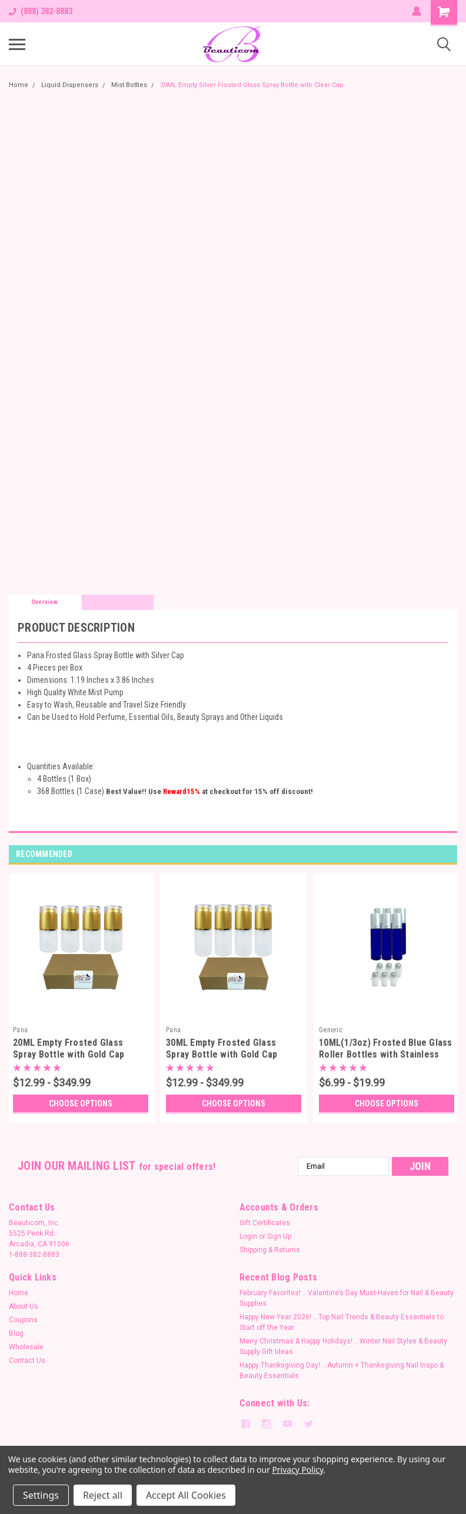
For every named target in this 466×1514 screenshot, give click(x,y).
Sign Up (279, 1236)
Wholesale (26, 1347)
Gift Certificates (264, 1223)
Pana (20, 1030)
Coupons (23, 1320)
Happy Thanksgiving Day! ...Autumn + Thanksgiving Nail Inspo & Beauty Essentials (341, 1370)
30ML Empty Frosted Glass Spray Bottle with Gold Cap (222, 1048)
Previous (434, 854)
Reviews (117, 602)
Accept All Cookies (186, 1495)
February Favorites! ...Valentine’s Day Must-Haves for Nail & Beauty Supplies (346, 1298)
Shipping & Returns (269, 1250)
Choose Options (80, 1103)
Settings (41, 1495)
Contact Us (27, 1360)
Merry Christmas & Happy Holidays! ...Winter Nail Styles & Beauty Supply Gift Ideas (343, 1346)
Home (18, 85)
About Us (23, 1306)
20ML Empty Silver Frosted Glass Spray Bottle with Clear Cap (252, 85)
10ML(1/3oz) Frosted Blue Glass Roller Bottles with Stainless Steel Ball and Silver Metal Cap (385, 1054)
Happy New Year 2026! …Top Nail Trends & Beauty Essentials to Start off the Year (341, 1322)
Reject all (102, 1495)
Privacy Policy (297, 1469)
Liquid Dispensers (69, 85)
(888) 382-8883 (40, 11)
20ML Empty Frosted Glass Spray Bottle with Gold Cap (69, 1048)
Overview (44, 602)
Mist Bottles (129, 85)
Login (248, 1236)
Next (450, 854)
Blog (16, 1333)
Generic (330, 1030)
